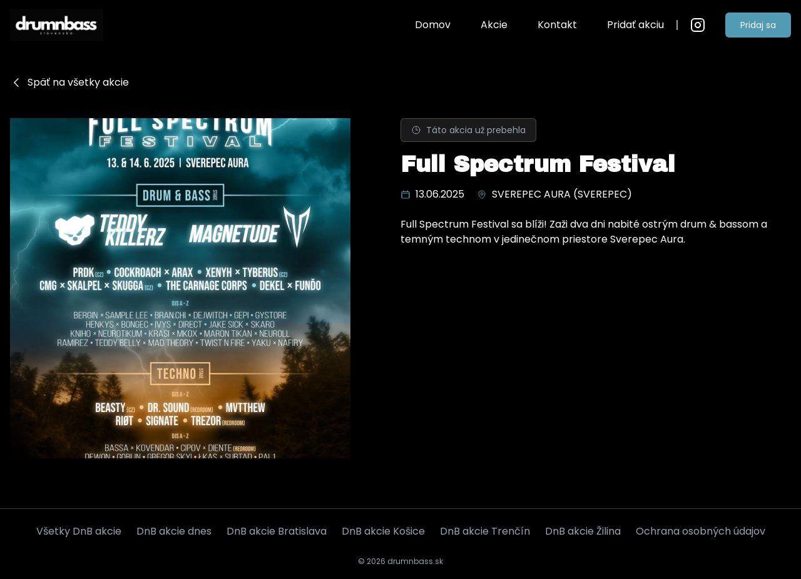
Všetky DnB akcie (78, 531)
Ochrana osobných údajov (700, 531)
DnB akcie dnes (174, 531)
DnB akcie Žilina (583, 531)
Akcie (494, 25)
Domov (433, 25)
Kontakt (557, 25)
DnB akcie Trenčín (485, 531)
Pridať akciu (635, 25)
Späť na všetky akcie (69, 82)
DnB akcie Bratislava (277, 531)
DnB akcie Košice (383, 531)
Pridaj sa (758, 25)
